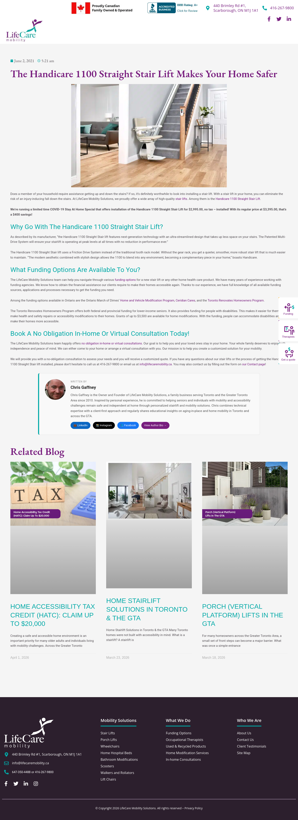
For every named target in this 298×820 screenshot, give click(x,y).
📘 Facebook (128, 425)
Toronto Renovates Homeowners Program (239, 300)
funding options (125, 280)
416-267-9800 (282, 7)
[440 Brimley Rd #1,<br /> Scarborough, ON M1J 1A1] (207, 8)
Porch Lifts (102, 35)
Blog (265, 35)
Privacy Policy (194, 808)
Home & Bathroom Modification (183, 35)
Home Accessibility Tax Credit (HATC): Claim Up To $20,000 (52, 615)
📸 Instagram (104, 425)
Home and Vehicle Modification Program (148, 300)
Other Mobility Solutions (235, 35)
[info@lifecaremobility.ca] (6, 763)
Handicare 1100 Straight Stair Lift (239, 199)
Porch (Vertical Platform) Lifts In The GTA (242, 615)
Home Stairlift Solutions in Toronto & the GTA (146, 609)
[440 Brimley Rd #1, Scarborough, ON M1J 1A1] (6, 754)
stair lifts (181, 199)
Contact (284, 35)
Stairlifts (79, 35)
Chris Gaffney (83, 387)
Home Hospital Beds (134, 35)
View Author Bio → (155, 425)
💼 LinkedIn (80, 425)
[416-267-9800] (264, 8)
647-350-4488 (21, 772)
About (60, 35)
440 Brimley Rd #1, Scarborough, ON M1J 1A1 (235, 8)
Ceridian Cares (187, 300)
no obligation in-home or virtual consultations (113, 343)
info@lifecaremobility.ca (156, 364)
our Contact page (255, 364)
